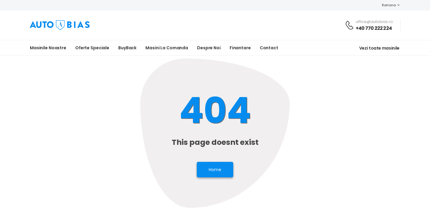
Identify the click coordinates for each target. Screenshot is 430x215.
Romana (386, 5)
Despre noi (209, 48)
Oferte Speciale (92, 48)
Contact (269, 48)
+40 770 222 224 (374, 28)
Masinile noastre (48, 48)
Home (215, 170)
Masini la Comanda (166, 48)
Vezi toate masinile (379, 48)
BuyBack (127, 48)
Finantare (240, 48)
